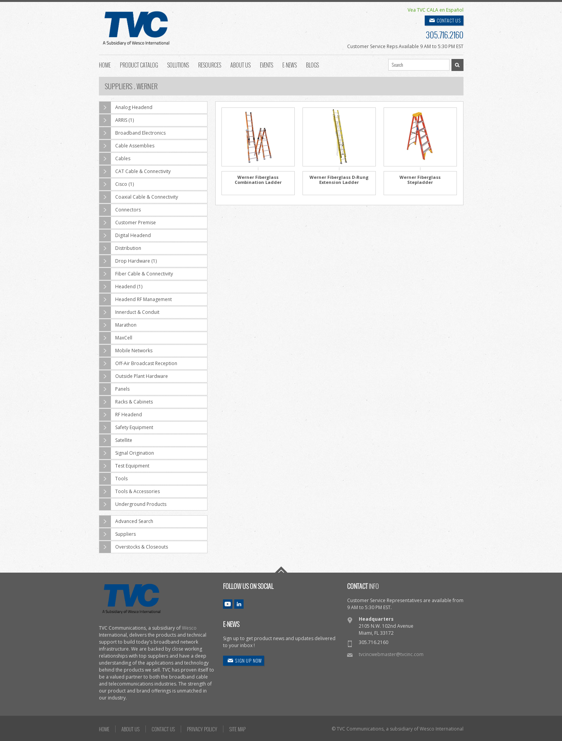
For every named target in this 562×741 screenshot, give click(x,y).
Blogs (312, 64)
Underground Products (132, 504)
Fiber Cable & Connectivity (136, 274)
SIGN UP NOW (248, 660)
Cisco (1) (116, 184)
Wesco (189, 628)
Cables (114, 158)
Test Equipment (124, 466)
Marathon (118, 325)
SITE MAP (237, 728)
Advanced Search (126, 521)
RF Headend (120, 415)
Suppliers (117, 534)
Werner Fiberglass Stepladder (420, 179)
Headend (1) (120, 287)
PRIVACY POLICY (202, 728)
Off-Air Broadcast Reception (138, 363)
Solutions (178, 64)
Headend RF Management (135, 299)
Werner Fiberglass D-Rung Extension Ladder (339, 179)
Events (266, 64)
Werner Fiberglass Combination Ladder (258, 179)
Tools (113, 479)
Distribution (120, 248)
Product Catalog (139, 64)
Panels (114, 389)
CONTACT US (449, 20)
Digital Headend (125, 235)
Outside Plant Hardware (133, 376)
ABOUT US (130, 728)
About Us (240, 64)
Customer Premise (127, 223)
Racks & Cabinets (126, 402)
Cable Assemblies (126, 146)
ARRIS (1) (116, 120)
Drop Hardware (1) (128, 261)
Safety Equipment (126, 427)
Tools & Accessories (129, 491)
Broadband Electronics (132, 133)
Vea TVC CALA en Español (435, 10)
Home (105, 64)
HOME (104, 728)
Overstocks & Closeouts (133, 547)
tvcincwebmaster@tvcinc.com (391, 654)
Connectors (120, 210)
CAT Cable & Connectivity (135, 171)
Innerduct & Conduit (129, 312)
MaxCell (115, 338)
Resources (209, 64)
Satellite (115, 440)
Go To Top (281, 569)
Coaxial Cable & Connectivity (138, 197)
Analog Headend (125, 107)
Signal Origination (126, 453)
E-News (289, 64)
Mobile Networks (125, 351)
